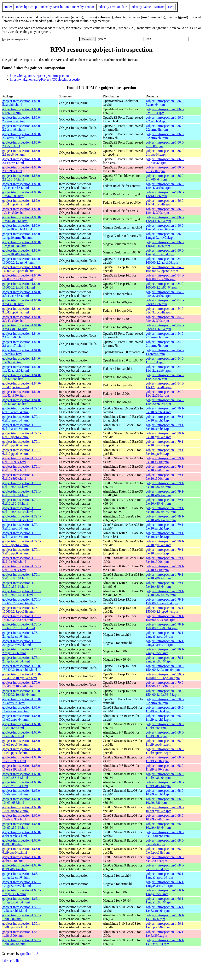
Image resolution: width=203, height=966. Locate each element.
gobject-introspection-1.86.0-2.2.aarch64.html (21, 119)
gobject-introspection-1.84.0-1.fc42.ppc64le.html (21, 385)
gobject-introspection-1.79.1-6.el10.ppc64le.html (21, 435)
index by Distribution (54, 7)
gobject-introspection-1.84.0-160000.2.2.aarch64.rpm (165, 260)
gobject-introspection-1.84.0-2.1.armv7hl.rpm (165, 343)
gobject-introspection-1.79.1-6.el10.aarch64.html (21, 410)
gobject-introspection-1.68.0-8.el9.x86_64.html (21, 867)
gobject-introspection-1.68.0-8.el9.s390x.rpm (165, 859)
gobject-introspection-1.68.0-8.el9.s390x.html (21, 859)
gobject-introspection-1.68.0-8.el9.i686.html (21, 842)
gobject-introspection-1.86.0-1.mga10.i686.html (21, 244)
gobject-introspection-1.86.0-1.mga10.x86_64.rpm (165, 252)
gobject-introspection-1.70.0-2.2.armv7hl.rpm (165, 701)
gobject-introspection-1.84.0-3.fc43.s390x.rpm (165, 318)
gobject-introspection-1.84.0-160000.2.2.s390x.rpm (165, 277)
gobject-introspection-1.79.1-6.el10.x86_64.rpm (165, 485)
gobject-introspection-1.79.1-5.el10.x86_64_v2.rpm (165, 593)
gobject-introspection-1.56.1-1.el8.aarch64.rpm (165, 908)
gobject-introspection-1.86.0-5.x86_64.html (21, 111)
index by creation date (112, 7)
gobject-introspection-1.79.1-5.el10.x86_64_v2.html (21, 593)
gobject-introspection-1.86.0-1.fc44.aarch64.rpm (165, 185)
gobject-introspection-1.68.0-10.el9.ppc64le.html (21, 809)
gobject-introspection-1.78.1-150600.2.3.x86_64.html (21, 626)
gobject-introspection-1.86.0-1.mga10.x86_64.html (21, 252)
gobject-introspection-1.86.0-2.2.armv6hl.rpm (165, 127)
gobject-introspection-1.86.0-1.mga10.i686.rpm (165, 244)
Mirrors (159, 7)
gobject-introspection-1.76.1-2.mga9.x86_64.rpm (165, 659)
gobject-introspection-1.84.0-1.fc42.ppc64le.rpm (165, 385)
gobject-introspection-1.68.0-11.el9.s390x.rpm (165, 759)
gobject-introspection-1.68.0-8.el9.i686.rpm (165, 842)
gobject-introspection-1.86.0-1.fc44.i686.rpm (165, 194)
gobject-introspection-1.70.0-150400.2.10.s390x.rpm (165, 684)
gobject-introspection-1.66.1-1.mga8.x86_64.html (21, 900)
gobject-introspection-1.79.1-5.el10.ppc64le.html (21, 543)
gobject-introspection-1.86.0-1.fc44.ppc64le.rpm (165, 202)
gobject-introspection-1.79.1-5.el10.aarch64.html (21, 526)
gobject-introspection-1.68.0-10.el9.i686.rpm (165, 800)
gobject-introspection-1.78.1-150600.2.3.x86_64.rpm (165, 626)
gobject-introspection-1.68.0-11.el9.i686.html (21, 726)
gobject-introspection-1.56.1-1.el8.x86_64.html (21, 942)
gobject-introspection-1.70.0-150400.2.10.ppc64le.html (21, 676)
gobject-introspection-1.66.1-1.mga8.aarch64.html (21, 875)
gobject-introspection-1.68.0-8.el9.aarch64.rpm (165, 834)
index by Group (26, 7)
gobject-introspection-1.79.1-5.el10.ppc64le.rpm (165, 543)
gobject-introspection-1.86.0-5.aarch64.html (21, 102)
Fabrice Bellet (11, 960)
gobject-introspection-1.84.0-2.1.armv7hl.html (21, 343)
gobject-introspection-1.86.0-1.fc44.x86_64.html (21, 219)
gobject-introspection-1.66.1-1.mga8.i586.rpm (165, 892)
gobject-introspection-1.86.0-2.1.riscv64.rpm (165, 161)
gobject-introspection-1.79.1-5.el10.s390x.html (21, 559)
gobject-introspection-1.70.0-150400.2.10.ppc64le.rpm (165, 676)
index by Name (140, 7)
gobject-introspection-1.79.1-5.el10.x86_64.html (21, 576)
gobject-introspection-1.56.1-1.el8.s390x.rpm (165, 933)
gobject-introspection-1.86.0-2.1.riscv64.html (21, 161)
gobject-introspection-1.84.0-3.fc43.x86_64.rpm (165, 327)
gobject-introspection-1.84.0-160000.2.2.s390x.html (21, 277)
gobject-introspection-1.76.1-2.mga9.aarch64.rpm (165, 634)
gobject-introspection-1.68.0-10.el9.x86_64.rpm (165, 825)
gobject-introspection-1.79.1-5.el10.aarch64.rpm (165, 526)
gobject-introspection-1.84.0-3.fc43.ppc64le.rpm (165, 310)
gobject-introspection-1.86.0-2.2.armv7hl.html (21, 136)
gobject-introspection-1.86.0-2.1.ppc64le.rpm (165, 152)
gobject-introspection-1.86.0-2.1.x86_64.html (21, 177)
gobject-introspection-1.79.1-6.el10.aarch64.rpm (165, 410)
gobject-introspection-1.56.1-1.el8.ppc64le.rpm (165, 925)
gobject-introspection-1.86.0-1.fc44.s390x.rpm (165, 210)
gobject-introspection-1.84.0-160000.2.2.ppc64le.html (21, 269)
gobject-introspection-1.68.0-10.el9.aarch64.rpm (165, 792)
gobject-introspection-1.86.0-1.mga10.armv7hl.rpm (165, 235)
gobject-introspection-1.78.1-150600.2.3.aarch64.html (21, 601)
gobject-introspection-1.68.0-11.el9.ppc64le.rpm (165, 742)
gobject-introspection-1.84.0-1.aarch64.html (21, 352)
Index (8, 7)
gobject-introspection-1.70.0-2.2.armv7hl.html (21, 701)
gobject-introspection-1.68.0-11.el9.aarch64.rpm (165, 709)
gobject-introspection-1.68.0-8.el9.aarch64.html (21, 834)
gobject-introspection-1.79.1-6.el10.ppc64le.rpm (165, 435)
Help (171, 7)
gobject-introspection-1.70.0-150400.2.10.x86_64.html (21, 692)
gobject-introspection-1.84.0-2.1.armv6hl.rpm (165, 335)
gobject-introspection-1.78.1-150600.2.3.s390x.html (21, 618)
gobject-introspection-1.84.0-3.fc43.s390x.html (21, 318)
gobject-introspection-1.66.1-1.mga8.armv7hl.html (21, 883)
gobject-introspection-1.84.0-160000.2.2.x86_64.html (21, 285)
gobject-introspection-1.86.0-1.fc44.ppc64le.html (21, 202)
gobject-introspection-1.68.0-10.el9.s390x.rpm (165, 817)
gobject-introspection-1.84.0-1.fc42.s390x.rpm (165, 393)
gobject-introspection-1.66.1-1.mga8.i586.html (21, 892)
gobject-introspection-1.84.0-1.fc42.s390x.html (21, 393)
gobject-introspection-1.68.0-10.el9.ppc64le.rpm (165, 809)
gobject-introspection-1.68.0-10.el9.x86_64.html (21, 825)
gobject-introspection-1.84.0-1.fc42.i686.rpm (165, 377)
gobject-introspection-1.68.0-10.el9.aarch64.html (21, 792)
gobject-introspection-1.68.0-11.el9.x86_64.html (21, 775)
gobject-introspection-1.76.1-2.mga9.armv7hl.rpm (165, 642)
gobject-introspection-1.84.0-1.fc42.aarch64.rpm (165, 368)
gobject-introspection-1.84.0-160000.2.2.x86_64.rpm (165, 285)
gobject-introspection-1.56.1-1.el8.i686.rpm (165, 917)
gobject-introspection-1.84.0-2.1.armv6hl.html (21, 335)
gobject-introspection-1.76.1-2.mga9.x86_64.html (21, 659)
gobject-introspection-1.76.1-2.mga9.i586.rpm (165, 651)
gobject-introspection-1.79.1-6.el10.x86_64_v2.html (21, 510)
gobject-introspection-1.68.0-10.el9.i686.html (21, 800)
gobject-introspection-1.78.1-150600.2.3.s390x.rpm (165, 618)
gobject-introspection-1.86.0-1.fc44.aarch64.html (21, 185)
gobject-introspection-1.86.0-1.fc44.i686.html (21, 194)
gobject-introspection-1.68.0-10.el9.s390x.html (21, 817)
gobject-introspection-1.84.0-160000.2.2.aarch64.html (21, 260)
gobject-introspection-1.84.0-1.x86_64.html (21, 360)
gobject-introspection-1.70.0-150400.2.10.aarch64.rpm (165, 667)
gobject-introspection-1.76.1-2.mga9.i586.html (21, 651)
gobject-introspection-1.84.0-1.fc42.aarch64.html (21, 368)
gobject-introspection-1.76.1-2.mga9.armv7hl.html (21, 642)
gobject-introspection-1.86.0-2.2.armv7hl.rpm (165, 136)
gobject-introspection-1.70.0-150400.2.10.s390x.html (21, 684)
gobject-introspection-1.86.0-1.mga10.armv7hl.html (21, 235)
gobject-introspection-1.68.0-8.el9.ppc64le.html (21, 850)
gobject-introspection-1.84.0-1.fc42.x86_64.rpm (165, 402)
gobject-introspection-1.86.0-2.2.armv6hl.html (21, 127)
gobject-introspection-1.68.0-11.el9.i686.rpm (165, 726)
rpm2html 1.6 (29, 953)
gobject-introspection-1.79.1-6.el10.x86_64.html (21, 485)
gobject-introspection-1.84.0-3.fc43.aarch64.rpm (165, 293)
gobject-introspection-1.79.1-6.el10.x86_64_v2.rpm (165, 510)
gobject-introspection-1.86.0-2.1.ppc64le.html (21, 152)
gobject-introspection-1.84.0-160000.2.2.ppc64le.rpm (165, 269)
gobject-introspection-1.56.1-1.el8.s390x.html (21, 933)
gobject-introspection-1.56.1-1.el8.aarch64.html (21, 908)
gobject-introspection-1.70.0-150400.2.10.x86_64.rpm (165, 692)
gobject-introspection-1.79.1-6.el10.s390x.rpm (165, 460)
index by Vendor (83, 7)
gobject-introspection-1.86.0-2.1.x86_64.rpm (165, 177)
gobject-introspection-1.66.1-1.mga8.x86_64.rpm (165, 900)
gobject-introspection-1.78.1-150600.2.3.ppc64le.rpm (165, 609)
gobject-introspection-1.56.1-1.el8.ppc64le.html (21, 925)
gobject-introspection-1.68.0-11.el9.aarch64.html (21, 709)
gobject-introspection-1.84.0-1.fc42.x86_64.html (21, 402)
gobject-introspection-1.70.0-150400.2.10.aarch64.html (21, 667)
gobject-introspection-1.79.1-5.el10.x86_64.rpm (165, 576)
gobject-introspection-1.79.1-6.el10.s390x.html (21, 460)
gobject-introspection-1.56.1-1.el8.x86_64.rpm (165, 942)
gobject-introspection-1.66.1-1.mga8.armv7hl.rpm (165, 883)
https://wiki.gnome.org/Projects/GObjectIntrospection (45, 79)
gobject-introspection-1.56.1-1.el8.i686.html (21, 917)
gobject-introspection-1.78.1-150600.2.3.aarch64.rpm (165, 601)
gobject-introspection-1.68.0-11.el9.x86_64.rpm (165, 775)
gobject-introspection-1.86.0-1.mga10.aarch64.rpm (165, 227)
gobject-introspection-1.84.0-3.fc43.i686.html (21, 302)
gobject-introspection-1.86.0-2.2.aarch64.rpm (165, 119)
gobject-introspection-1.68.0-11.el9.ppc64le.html (21, 742)
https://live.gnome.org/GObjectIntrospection (39, 75)
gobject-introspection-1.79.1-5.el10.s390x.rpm (165, 559)
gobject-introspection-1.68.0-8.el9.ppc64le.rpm (165, 850)
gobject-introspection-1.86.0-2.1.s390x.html (21, 169)
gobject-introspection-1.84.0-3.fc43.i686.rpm (165, 302)
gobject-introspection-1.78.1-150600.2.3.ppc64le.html (21, 609)
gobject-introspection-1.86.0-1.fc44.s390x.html (21, 210)
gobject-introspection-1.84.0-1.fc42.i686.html (21, 377)
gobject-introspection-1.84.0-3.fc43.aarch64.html (21, 293)
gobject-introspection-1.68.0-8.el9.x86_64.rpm (165, 867)
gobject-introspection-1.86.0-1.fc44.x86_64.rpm (165, 219)
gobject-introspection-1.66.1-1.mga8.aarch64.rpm (165, 875)
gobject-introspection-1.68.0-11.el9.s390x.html (21, 759)
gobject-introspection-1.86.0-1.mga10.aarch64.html (21, 227)
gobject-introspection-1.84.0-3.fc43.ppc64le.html (21, 310)
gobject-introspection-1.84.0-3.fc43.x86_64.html (21, 327)
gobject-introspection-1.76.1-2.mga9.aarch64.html (21, 634)
